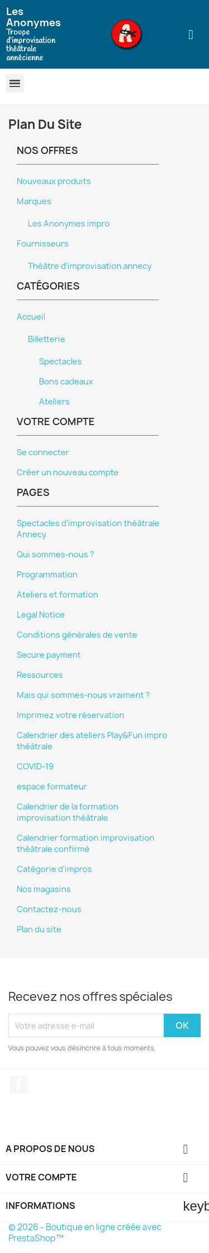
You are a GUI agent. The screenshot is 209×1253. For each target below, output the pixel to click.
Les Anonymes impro (69, 223)
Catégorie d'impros (54, 869)
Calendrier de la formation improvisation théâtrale (67, 812)
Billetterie (46, 339)
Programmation (47, 574)
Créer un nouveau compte (68, 472)
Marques (34, 201)
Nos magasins (44, 889)
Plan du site (39, 929)
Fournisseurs (43, 243)
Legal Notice (41, 614)
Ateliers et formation (57, 594)
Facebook (18, 1084)
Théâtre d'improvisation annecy (90, 266)
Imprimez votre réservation (70, 715)
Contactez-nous (49, 909)
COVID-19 (35, 766)
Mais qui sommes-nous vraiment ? (83, 695)
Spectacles (60, 361)
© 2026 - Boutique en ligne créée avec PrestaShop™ (85, 1232)
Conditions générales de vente (77, 634)
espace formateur (52, 786)
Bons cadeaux (66, 381)
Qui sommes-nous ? (55, 554)
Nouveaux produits (54, 181)
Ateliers (54, 401)
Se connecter (43, 452)
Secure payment (49, 655)
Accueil (31, 316)
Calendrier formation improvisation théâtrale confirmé (85, 843)
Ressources (40, 675)
